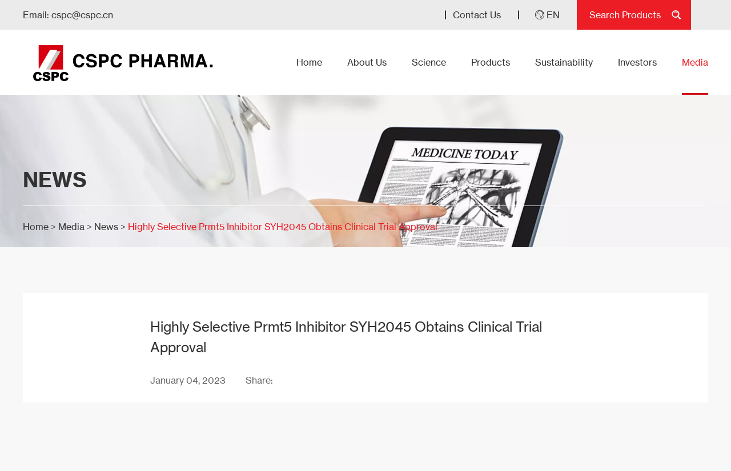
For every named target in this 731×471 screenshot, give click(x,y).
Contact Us (477, 15)
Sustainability (564, 62)
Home (309, 62)
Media (695, 62)
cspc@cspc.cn (82, 15)
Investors (637, 62)
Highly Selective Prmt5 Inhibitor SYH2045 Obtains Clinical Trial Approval (282, 226)
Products (490, 62)
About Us (367, 62)
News (106, 226)
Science (429, 62)
